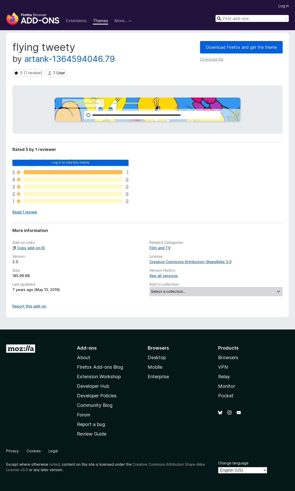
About (83, 357)
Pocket (226, 395)
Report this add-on (29, 306)
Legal (53, 451)
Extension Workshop (99, 376)
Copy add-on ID (28, 248)
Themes (100, 20)
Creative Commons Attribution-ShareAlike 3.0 (190, 262)
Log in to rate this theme (71, 162)
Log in (283, 6)
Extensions (76, 20)
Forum (83, 414)
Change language (233, 463)
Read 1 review (24, 212)
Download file (212, 59)
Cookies (34, 451)
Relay (224, 376)
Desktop (157, 357)
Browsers (228, 357)
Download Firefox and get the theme (241, 47)
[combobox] (252, 18)
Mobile (155, 367)
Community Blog (95, 405)
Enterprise (158, 376)
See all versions (163, 275)
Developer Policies (97, 395)
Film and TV (160, 248)
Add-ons (87, 348)
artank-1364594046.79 (69, 59)
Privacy (12, 451)
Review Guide (91, 434)
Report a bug (91, 424)
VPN (223, 367)
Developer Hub (93, 386)
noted (54, 464)
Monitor (226, 386)
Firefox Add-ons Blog (100, 367)
